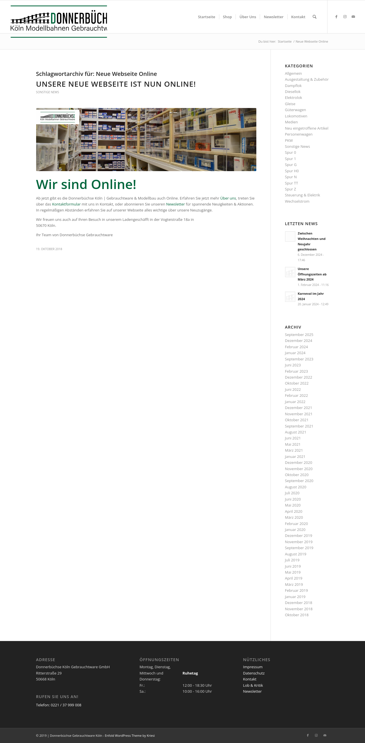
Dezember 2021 (298, 407)
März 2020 (294, 517)
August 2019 (295, 554)
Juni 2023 (293, 365)
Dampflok (293, 85)
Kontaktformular (66, 204)
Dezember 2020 (298, 462)
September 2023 (299, 359)
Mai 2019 (293, 572)
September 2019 (299, 547)
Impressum (253, 666)
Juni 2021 (293, 438)
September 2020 (299, 480)
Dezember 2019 (298, 535)
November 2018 (299, 608)
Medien (291, 121)
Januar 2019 (295, 596)
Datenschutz (254, 673)
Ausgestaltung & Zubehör (307, 79)
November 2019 (299, 541)
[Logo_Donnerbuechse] (57, 21)
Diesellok (293, 91)
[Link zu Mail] (353, 16)
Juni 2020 (293, 499)
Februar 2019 (296, 590)
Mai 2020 (293, 505)
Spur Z (290, 189)
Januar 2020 (295, 529)
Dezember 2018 (298, 602)
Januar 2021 (295, 456)
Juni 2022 (293, 389)
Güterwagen (295, 109)
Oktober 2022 (297, 383)
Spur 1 (290, 158)
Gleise (290, 103)
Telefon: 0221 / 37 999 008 (58, 704)
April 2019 (293, 578)
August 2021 (295, 432)
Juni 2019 (293, 566)
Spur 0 (290, 152)
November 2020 (299, 468)
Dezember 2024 (298, 340)
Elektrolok (293, 97)
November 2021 (299, 413)
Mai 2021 (293, 444)
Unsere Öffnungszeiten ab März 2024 (312, 274)
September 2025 (299, 334)
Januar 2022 (295, 401)
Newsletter (175, 204)
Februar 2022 (296, 395)
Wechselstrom (297, 201)
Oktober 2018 (297, 614)
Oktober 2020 (297, 474)
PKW (289, 140)
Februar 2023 (296, 371)
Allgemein (293, 73)
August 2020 (295, 486)
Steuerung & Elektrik (302, 195)
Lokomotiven (296, 116)
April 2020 (293, 511)
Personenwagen (299, 134)
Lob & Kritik (253, 685)
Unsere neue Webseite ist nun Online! (116, 84)
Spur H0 (292, 170)
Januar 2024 (295, 352)
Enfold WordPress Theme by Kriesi (130, 735)
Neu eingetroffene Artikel (307, 128)
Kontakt (249, 679)
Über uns (228, 198)
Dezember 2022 (298, 377)
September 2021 (299, 426)
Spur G (291, 164)
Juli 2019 (292, 560)
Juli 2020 (292, 492)
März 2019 (294, 584)
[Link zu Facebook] (336, 16)
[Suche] (314, 16)
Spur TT (291, 183)
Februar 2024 (296, 346)
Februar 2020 (296, 523)
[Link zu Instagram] (345, 16)
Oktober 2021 (297, 419)
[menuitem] (206, 16)
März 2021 (294, 450)
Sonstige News (47, 92)
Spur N (291, 176)
